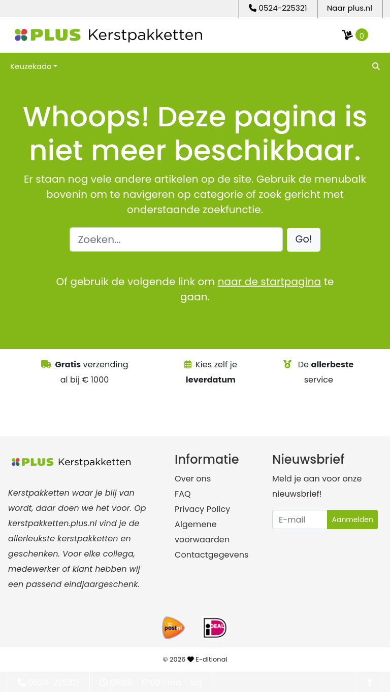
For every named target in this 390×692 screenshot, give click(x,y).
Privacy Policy (202, 509)
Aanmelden (352, 519)
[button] (304, 240)
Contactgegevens (211, 555)
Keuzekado (31, 66)
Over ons (193, 479)
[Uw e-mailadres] (300, 519)
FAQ (183, 494)
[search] (374, 66)
